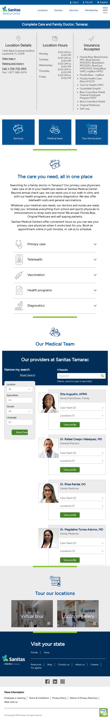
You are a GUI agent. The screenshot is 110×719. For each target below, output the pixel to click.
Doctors (58, 10)
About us (80, 664)
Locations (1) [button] (67, 415)
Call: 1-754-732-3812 (14, 68)
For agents (36, 667)
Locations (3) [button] (67, 551)
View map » (8, 58)
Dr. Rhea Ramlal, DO (73, 484)
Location (11, 384)
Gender (10, 406)
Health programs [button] (39, 290)
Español (104, 2)
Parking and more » (13, 63)
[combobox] (20, 400)
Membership (91, 10)
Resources (36, 664)
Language (11, 417)
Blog (49, 664)
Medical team (55, 138)
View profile (70, 424)
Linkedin (55, 682)
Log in (75, 2)
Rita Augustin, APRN (73, 394)
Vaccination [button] (35, 275)
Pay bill (89, 2)
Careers (94, 664)
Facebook (47, 682)
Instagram (62, 682)
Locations (43, 10)
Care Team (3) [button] (68, 453)
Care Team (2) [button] (68, 407)
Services (73, 10)
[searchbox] (20, 400)
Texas (46, 652)
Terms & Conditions (39, 698)
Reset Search (27, 375)
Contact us (63, 664)
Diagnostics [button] (35, 306)
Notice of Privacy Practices (83, 698)
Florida (34, 652)
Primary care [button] (36, 244)
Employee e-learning (14, 698)
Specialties (12, 395)
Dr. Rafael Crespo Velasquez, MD (81, 439)
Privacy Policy (59, 698)
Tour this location (91, 138)
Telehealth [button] (34, 259)
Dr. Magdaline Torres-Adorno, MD (81, 529)
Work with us (10, 702)
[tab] (55, 244)
